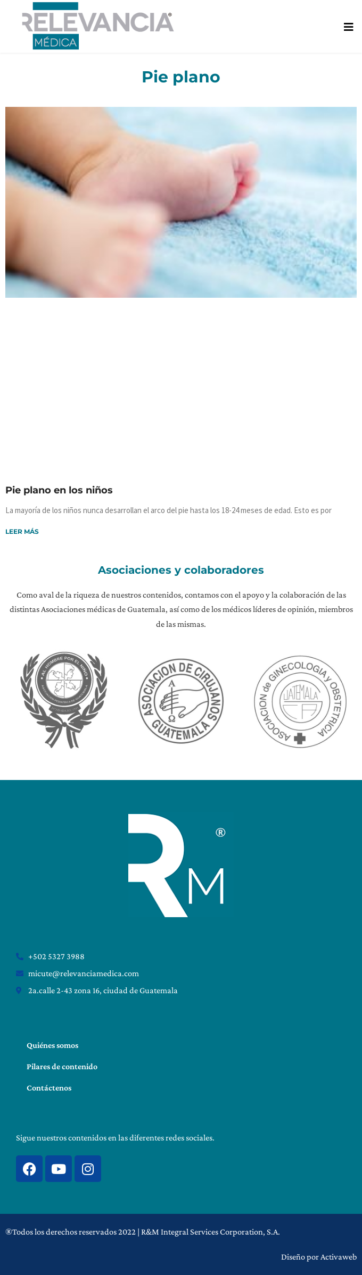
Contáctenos (49, 1087)
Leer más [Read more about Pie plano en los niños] (22, 531)
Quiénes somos (52, 1045)
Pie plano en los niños (59, 490)
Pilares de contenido (62, 1066)
